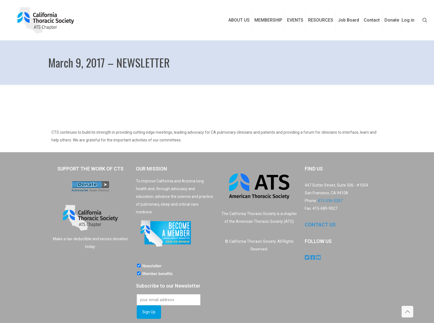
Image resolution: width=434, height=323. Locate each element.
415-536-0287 (330, 200)
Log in (408, 20)
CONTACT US (320, 225)
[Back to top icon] (407, 311)
